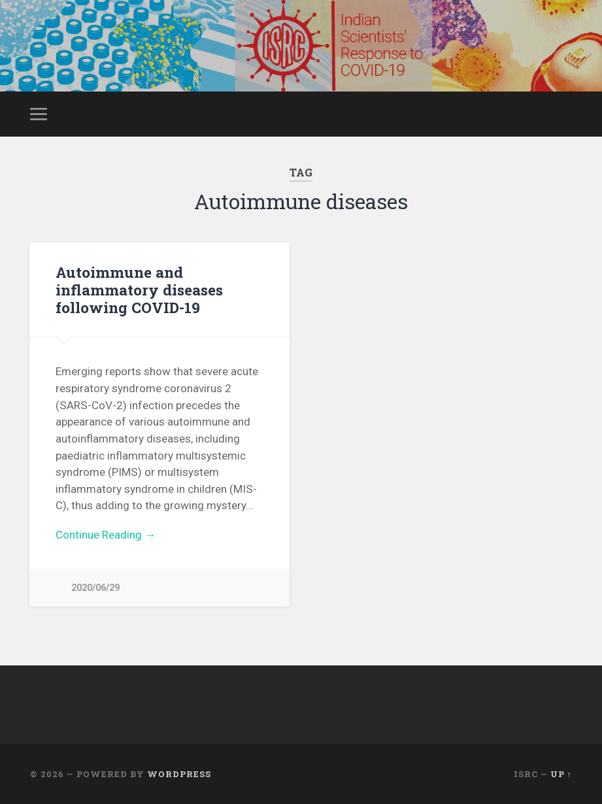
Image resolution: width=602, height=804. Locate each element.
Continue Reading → (106, 534)
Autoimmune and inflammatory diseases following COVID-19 (139, 289)
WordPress (179, 774)
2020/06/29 (95, 588)
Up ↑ (561, 774)
